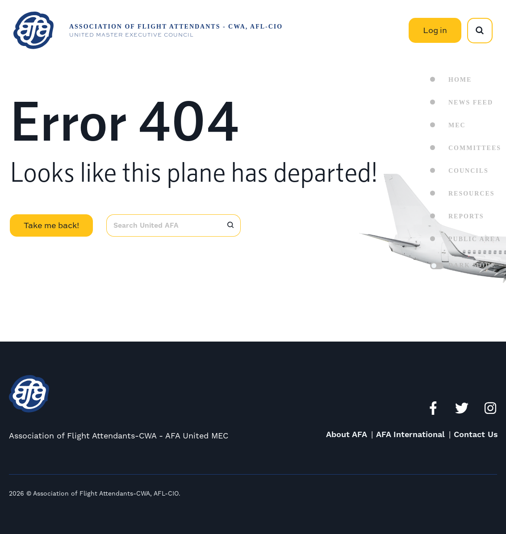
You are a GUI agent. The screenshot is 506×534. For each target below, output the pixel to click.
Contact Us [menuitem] (476, 435)
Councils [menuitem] (468, 170)
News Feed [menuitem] (470, 102)
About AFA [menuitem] (346, 435)
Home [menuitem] (460, 79)
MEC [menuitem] (457, 125)
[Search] (230, 225)
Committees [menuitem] (474, 148)
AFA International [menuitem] (410, 435)
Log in (435, 30)
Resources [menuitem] (471, 193)
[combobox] (163, 225)
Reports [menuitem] (466, 216)
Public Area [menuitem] (474, 239)
